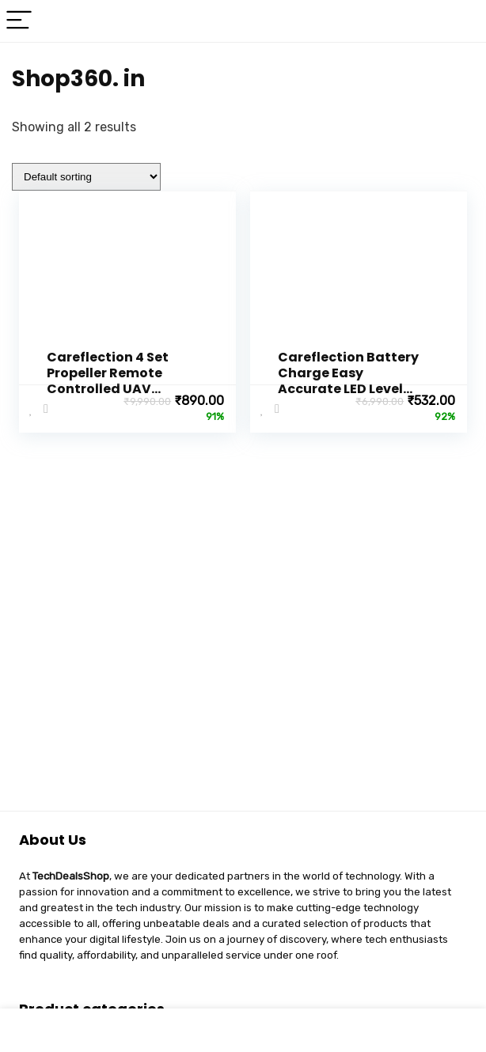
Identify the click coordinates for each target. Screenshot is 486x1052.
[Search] (461, 21)
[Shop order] (86, 177)
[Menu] (19, 21)
